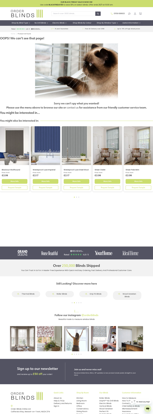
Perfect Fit (104, 411)
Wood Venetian (106, 409)
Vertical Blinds (105, 406)
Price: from (6, 172)
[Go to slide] (72, 303)
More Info (15, 181)
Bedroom (80, 403)
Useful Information (130, 23)
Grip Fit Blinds (93, 294)
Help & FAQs (59, 401)
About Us (58, 398)
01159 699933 (119, 14)
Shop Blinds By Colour (82, 23)
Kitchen (79, 398)
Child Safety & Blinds (131, 406)
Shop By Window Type (106, 23)
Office (79, 406)
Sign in (56, 406)
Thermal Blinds (26, 294)
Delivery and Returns (63, 403)
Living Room (81, 401)
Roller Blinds (59, 294)
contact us (73, 107)
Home (13, 34)
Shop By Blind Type (20, 23)
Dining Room (81, 411)
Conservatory (82, 409)
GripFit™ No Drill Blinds (109, 401)
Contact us (127, 403)
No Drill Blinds (40, 23)
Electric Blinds (58, 23)
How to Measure (129, 398)
